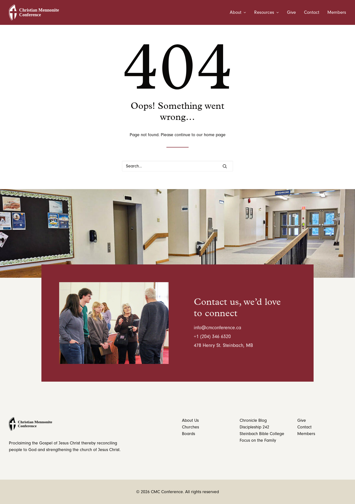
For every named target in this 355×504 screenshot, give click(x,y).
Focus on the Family (258, 440)
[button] (224, 166)
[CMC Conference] (35, 12)
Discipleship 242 (254, 427)
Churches (190, 427)
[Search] (177, 166)
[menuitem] (239, 12)
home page (215, 134)
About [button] (238, 12)
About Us (190, 420)
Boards (188, 433)
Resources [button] (266, 12)
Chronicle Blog (253, 420)
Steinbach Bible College (262, 433)
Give (291, 12)
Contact (311, 12)
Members (336, 12)
